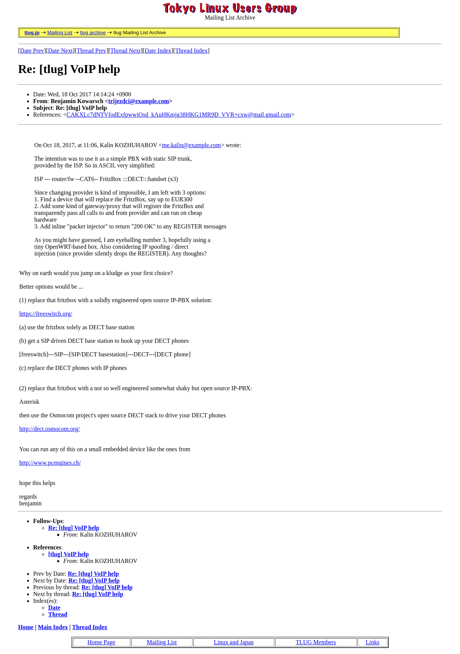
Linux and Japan (234, 642)
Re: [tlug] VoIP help (73, 528)
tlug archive (92, 32)
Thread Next (125, 50)
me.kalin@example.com (191, 145)
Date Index (158, 50)
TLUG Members (316, 642)
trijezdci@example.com (139, 101)
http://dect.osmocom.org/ (49, 429)
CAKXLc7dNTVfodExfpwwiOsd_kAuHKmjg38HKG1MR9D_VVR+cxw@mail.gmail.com (179, 114)
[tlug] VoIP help (68, 554)
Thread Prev (91, 50)
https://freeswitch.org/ (45, 313)
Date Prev (32, 50)
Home (26, 627)
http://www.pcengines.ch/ (50, 462)
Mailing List (59, 32)
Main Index (53, 627)
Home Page (101, 642)
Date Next (60, 50)
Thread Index (191, 50)
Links (372, 642)
